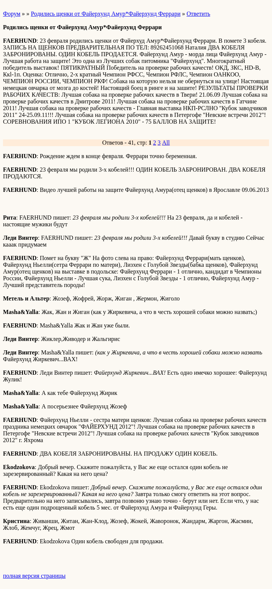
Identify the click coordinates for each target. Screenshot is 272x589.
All (166, 142)
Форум (11, 13)
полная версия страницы (34, 576)
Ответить (198, 13)
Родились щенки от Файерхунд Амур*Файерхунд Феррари (105, 13)
